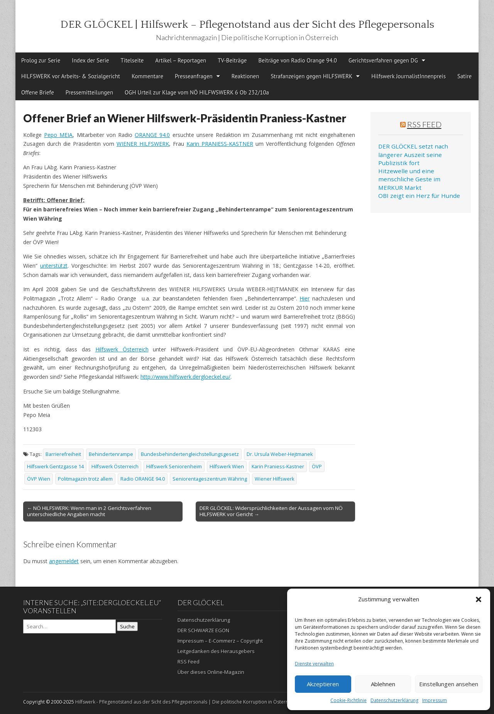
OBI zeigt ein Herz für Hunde (419, 195)
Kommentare (147, 76)
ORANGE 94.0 (152, 134)
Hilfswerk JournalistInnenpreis (408, 76)
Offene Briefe (37, 92)
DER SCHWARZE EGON (203, 630)
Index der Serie (90, 60)
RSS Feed (424, 124)
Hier (304, 298)
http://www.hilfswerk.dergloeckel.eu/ (185, 376)
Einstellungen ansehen (448, 684)
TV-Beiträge (232, 60)
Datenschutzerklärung (394, 700)
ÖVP (317, 466)
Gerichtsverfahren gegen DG (383, 60)
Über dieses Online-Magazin (211, 671)
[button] (478, 599)
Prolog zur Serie (40, 60)
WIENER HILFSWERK (143, 143)
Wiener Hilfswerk (274, 479)
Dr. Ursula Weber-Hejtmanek (280, 454)
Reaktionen (245, 76)
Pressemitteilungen (89, 92)
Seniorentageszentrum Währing (210, 479)
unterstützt (54, 265)
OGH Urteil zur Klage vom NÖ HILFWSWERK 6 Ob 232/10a (197, 92)
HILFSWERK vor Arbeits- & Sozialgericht (70, 76)
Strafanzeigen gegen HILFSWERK (311, 76)
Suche (127, 626)
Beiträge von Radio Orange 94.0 (297, 60)
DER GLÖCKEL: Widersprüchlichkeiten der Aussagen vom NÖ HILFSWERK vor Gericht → (271, 511)
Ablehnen (383, 684)
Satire (464, 76)
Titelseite (132, 60)
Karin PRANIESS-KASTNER (219, 143)
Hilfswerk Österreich (122, 349)
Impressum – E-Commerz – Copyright (220, 640)
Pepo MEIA (58, 134)
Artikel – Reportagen (180, 60)
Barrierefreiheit (63, 454)
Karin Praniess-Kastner (278, 466)
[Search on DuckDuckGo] (69, 626)
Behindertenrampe (111, 454)
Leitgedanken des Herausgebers (216, 651)
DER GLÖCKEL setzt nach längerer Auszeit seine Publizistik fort (413, 154)
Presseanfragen (194, 76)
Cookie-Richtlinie (348, 700)
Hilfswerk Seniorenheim (174, 466)
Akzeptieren (323, 684)
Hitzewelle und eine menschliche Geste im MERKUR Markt (409, 179)
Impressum (434, 700)
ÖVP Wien (38, 479)
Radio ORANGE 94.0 (142, 479)
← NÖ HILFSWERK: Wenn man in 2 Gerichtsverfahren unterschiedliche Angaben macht (89, 511)
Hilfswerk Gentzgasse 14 (55, 466)
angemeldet (64, 561)
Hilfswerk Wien (227, 466)
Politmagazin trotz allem (85, 479)
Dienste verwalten (314, 663)
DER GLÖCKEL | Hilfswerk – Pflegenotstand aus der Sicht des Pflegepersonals (247, 24)
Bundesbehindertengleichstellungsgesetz (190, 454)
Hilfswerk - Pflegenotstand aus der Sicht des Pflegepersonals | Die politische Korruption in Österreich (185, 702)
